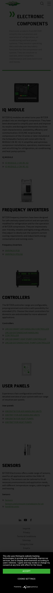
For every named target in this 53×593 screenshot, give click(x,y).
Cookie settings (26, 579)
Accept (26, 571)
